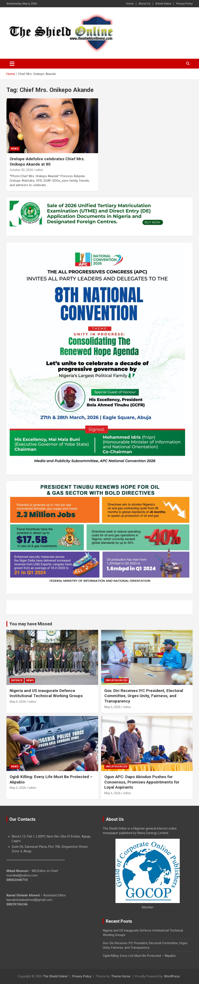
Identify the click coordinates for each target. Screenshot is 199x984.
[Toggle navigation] (12, 64)
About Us (144, 3)
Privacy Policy (184, 3)
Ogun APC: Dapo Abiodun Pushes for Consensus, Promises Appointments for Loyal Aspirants (141, 782)
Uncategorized (116, 680)
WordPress (172, 976)
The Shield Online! (55, 976)
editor (39, 170)
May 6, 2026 (18, 701)
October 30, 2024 (21, 170)
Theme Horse (120, 976)
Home (130, 3)
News (14, 148)
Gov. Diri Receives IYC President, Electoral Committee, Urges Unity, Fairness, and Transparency (143, 696)
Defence (16, 680)
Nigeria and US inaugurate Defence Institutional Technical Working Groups (46, 693)
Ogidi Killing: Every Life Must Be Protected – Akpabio (139, 956)
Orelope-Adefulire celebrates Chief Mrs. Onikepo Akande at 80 (47, 161)
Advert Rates (163, 3)
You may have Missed (30, 623)
